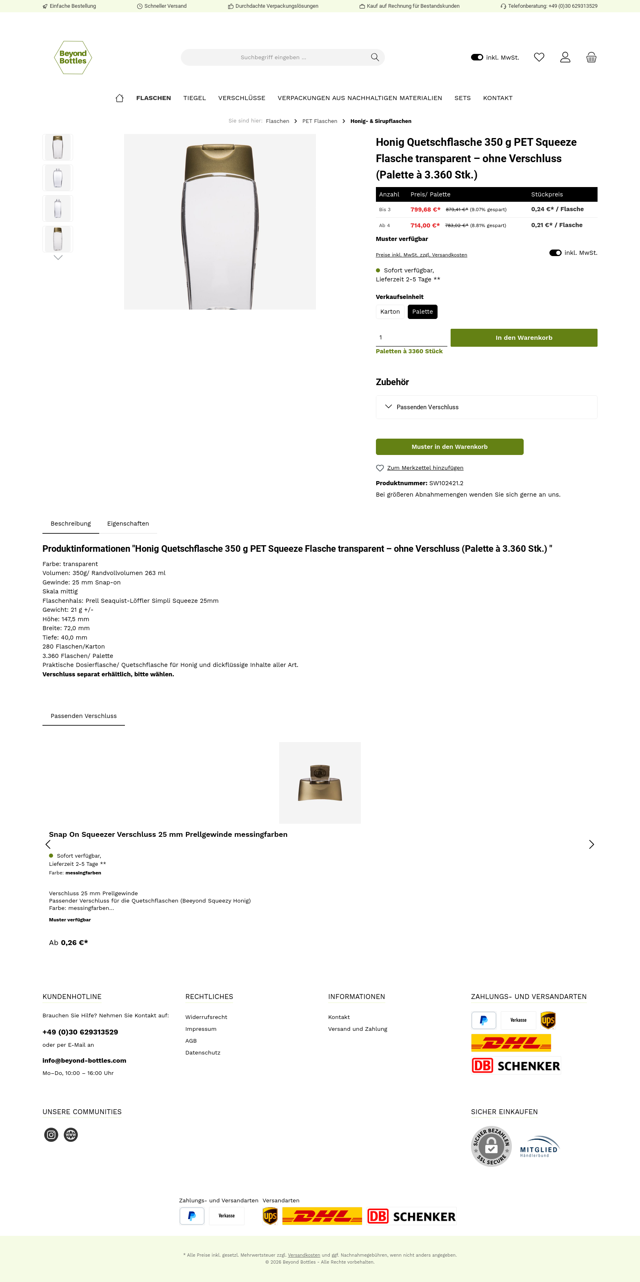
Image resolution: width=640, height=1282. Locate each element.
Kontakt (339, 1017)
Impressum (201, 1029)
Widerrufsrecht (206, 1017)
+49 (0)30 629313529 (80, 1032)
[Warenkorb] (589, 57)
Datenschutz (202, 1052)
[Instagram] (51, 1135)
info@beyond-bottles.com (84, 1060)
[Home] (125, 98)
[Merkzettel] (539, 57)
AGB (191, 1040)
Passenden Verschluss (428, 407)
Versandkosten (304, 1255)
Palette (422, 311)
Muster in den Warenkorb (450, 446)
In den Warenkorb (524, 337)
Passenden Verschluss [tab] (84, 716)
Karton (390, 311)
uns (553, 494)
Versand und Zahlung (357, 1029)
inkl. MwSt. (495, 57)
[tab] (70, 524)
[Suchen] (375, 57)
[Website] (71, 1135)
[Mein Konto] (565, 57)
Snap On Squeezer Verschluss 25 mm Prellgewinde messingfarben (168, 834)
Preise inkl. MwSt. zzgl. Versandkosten (421, 255)
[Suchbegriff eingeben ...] (273, 57)
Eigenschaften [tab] (128, 523)
